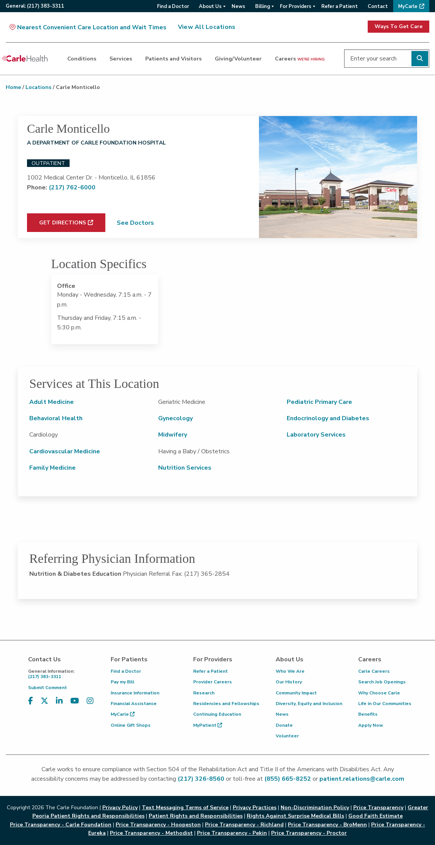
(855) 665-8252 (287, 779)
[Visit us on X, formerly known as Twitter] (44, 701)
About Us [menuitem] (210, 6)
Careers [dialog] (300, 58)
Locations (38, 87)
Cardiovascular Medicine (64, 451)
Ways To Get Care (398, 26)
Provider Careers (212, 682)
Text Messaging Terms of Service (185, 807)
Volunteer (287, 736)
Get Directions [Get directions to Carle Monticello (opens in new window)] (62, 222)
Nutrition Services (184, 468)
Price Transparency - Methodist (151, 833)
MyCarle (123, 714)
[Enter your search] (386, 58)
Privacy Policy (120, 807)
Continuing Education (217, 714)
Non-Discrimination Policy (315, 807)
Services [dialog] (121, 58)
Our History (289, 682)
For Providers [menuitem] (295, 6)
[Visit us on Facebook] (30, 701)
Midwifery (172, 434)
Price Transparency (378, 807)
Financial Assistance (134, 703)
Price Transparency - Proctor (309, 833)
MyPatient (207, 725)
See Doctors (135, 223)
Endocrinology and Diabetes (328, 418)
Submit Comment (47, 688)
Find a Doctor (126, 671)
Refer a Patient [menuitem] (339, 6)
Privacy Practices (254, 807)
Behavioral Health (56, 418)
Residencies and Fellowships (226, 703)
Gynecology (175, 418)
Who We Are (290, 671)
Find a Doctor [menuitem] (173, 6)
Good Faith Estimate (375, 816)
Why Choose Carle (379, 693)
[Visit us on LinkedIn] (59, 701)
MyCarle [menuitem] (408, 6)
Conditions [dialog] (81, 58)
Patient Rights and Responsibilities (196, 816)
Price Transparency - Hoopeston (158, 824)
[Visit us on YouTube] (74, 701)
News (282, 714)
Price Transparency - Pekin (232, 833)
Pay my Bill (122, 682)
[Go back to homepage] (25, 58)
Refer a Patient (210, 671)
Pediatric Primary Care (319, 402)
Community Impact (296, 693)
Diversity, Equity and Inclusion (309, 703)
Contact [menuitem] (378, 6)
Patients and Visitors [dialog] (173, 58)
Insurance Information (135, 693)
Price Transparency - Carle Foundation (60, 824)
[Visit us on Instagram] (90, 701)
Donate (284, 725)
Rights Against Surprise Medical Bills (295, 816)
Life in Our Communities (384, 703)
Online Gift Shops (131, 725)
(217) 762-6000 (72, 187)
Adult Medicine (51, 402)
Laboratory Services (316, 434)
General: (35, 6)
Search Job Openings (382, 682)
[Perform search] (419, 58)
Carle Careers (374, 671)
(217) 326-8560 (201, 779)
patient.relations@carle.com (361, 779)
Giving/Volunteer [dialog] (238, 58)
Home (13, 87)
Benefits (368, 714)
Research (203, 693)
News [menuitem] (238, 6)
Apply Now (370, 725)
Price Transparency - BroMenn (327, 824)
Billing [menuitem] (262, 6)
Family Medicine (52, 468)
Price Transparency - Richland (244, 824)
